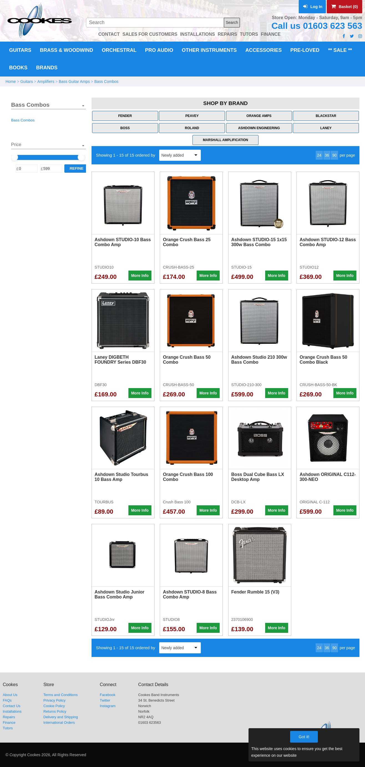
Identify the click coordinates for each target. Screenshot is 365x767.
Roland (192, 128)
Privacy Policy (54, 700)
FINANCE (270, 34)
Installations (12, 711)
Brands (46, 67)
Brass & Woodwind (66, 50)
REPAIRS (227, 34)
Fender (125, 116)
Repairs (9, 717)
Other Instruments (209, 50)
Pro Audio (159, 50)
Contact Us (11, 706)
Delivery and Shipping (60, 717)
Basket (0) (344, 6)
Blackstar (326, 116)
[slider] (14, 157)
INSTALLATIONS (197, 34)
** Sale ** (340, 50)
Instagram (108, 706)
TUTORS (249, 34)
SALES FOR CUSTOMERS (149, 34)
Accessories (263, 50)
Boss (125, 128)
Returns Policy (54, 711)
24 (319, 155)
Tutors (8, 728)
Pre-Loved (305, 50)
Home (11, 81)
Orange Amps (259, 116)
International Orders (59, 722)
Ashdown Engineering (259, 128)
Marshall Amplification (225, 140)
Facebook (107, 695)
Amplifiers (45, 81)
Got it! (304, 737)
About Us (10, 695)
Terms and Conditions (60, 695)
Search (232, 22)
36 (327, 155)
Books (18, 67)
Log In (312, 6)
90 (334, 155)
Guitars (20, 50)
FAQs (7, 700)
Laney (326, 128)
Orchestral (119, 50)
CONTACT (109, 34)
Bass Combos (106, 81)
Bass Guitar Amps (74, 81)
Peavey (192, 116)
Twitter (105, 700)
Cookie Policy (54, 706)
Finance (9, 722)
